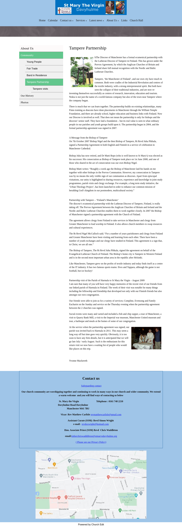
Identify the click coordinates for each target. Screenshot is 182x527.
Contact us (66, 20)
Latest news (95, 20)
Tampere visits (40, 89)
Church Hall (136, 20)
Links (124, 20)
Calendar (53, 20)
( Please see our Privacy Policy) (91, 442)
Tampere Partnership (38, 82)
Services (80, 20)
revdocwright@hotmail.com (95, 424)
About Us (111, 20)
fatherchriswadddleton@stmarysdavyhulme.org (94, 436)
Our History (27, 95)
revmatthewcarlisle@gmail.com (106, 414)
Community (27, 55)
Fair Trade (32, 68)
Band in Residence (37, 75)
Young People (34, 62)
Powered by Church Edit (91, 524)
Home (42, 20)
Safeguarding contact (91, 385)
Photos (24, 102)
